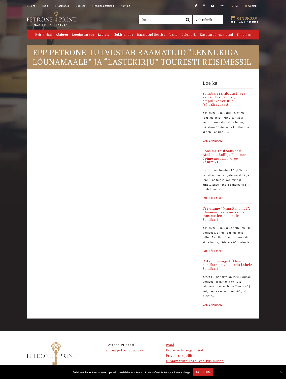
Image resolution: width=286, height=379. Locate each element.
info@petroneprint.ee (125, 350)
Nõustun (203, 372)
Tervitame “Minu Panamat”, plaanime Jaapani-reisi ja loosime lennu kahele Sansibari (226, 214)
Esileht (31, 6)
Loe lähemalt (213, 140)
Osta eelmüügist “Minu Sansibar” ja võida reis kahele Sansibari (227, 265)
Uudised (81, 6)
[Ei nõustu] (281, 372)
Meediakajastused (103, 6)
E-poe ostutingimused (184, 350)
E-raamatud (62, 6)
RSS (234, 6)
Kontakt (125, 6)
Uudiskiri (252, 6)
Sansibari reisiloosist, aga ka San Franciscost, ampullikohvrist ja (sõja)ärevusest (224, 99)
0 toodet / (245, 20)
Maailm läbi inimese (51, 19)
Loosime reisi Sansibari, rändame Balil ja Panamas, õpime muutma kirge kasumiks (225, 156)
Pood (45, 6)
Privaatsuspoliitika (182, 355)
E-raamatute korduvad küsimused (195, 361)
